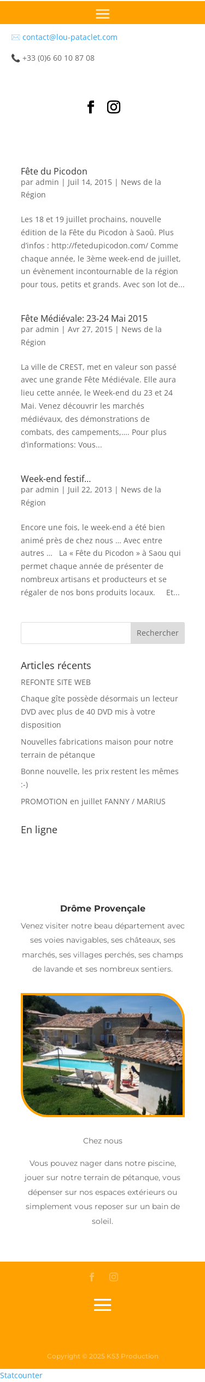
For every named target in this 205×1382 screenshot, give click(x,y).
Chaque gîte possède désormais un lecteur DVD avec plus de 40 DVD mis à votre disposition (99, 711)
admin (47, 182)
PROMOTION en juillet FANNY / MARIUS (93, 801)
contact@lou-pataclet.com (70, 37)
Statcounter (21, 1375)
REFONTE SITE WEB (56, 682)
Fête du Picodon (54, 171)
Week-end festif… (56, 479)
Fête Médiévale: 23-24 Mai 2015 (84, 318)
